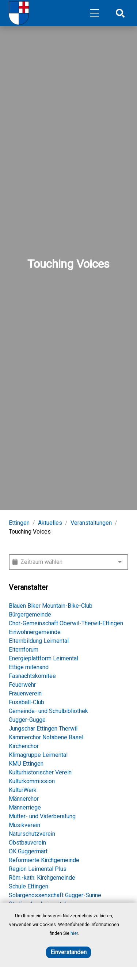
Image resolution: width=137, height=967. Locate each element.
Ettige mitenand (29, 667)
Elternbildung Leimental (39, 640)
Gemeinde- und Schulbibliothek (48, 711)
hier (74, 933)
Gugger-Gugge (27, 719)
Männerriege (25, 807)
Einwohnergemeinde (35, 632)
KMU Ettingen (26, 763)
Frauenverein (25, 693)
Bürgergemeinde (30, 614)
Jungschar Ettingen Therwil (43, 728)
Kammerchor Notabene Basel (46, 737)
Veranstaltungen (91, 522)
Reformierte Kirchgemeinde (44, 860)
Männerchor (24, 798)
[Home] (19, 13)
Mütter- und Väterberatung (42, 816)
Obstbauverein (27, 842)
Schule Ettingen (28, 886)
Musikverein (24, 825)
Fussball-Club (26, 702)
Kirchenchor (24, 746)
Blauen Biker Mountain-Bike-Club (50, 605)
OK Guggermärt (28, 851)
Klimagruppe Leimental (38, 754)
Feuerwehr (22, 684)
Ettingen (19, 522)
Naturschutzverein (32, 833)
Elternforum (23, 649)
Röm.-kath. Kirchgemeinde (42, 877)
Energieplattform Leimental (43, 658)
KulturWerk (23, 789)
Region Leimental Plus (37, 868)
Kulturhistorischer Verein (40, 772)
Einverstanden (68, 952)
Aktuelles (50, 522)
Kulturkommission (32, 781)
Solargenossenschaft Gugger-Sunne (55, 895)
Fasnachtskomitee (32, 675)
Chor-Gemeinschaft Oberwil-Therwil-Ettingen (66, 623)
